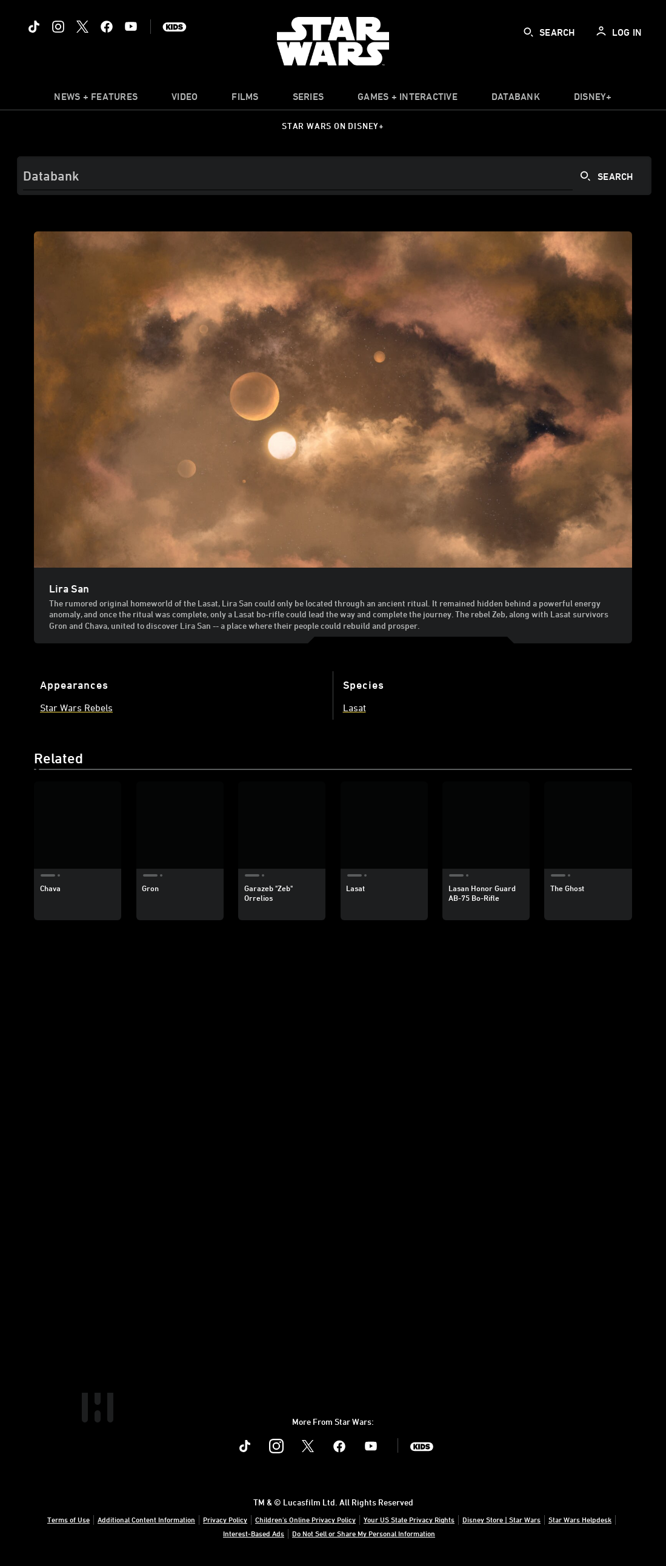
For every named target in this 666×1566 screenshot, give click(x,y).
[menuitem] (185, 99)
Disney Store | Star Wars (501, 1519)
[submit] (528, 32)
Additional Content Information (146, 1519)
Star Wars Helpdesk (579, 1519)
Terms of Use (68, 1519)
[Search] (334, 175)
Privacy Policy (225, 1519)
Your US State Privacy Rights (409, 1519)
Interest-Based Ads (253, 1533)
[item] (96, 99)
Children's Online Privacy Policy (305, 1519)
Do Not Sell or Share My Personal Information (363, 1533)
